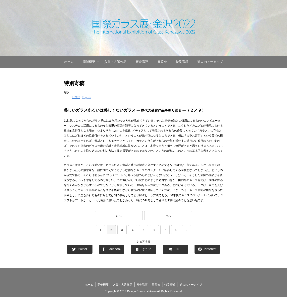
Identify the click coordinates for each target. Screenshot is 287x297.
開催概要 (103, 284)
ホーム (89, 284)
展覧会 (156, 284)
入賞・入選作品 (122, 284)
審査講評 (142, 284)
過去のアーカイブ (191, 284)
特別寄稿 (170, 284)
